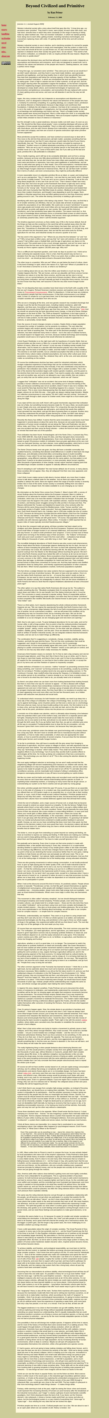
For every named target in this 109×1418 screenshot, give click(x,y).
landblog (5, 34)
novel (4, 43)
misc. (4, 51)
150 (37, 1259)
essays (4, 29)
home (4, 25)
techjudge (6, 38)
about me (6, 56)
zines (4, 47)
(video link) (27, 1073)
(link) (83, 309)
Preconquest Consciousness (36, 292)
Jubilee (84, 1020)
